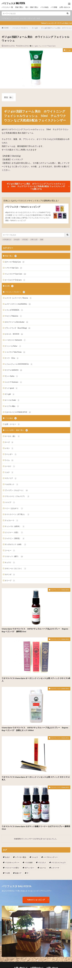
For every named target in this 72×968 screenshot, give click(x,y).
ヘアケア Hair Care (13, 268)
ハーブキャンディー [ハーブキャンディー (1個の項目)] (50, 857)
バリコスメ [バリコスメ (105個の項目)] (42, 862)
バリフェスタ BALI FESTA (13, 3)
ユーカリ (10, 466)
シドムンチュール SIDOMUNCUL (19, 364)
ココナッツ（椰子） (14, 556)
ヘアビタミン (6, 18)
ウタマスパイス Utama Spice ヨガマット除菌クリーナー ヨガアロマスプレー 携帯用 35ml (36, 827)
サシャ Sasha (11, 376)
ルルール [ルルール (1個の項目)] (43, 868)
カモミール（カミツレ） (15, 568)
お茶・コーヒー (12, 424)
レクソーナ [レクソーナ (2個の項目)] (55, 868)
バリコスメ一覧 (7, 7)
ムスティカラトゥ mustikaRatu (18, 304)
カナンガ (10, 574)
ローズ (9, 442)
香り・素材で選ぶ (31, 7)
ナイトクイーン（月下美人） (17, 514)
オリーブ (10, 580)
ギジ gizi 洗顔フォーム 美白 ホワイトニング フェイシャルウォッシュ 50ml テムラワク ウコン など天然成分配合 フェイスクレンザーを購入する (36, 186)
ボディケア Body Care (15, 262)
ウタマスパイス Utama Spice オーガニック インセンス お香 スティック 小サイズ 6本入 (36, 679)
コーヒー (10, 550)
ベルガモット (11, 484)
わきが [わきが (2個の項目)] (7, 857)
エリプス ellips (12, 406)
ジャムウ (15, 18)
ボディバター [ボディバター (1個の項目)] (29, 868)
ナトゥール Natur (13, 346)
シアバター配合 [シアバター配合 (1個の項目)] (20, 857)
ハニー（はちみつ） (14, 508)
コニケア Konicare (13, 382)
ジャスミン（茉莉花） (15, 538)
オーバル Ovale (12, 400)
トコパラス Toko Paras (15, 352)
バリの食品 (44, 7)
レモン (9, 448)
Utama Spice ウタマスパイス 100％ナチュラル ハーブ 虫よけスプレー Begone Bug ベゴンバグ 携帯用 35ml (35, 630)
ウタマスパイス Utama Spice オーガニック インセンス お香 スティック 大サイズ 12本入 (35, 778)
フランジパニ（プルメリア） (17, 496)
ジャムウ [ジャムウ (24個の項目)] (35, 857)
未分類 (9, 286)
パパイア (10, 502)
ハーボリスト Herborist (15, 340)
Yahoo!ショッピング (36, 899)
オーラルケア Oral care (15, 280)
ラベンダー (11, 454)
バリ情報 (54, 7)
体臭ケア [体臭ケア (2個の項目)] (18, 873)
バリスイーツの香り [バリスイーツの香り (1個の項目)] (12, 868)
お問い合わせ (64, 7)
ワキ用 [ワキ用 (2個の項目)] (7, 873)
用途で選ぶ (19, 7)
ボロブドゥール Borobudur (16, 322)
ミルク (9, 472)
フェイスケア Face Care (46, 46)
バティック (31, 18)
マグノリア (11, 478)
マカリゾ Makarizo (13, 316)
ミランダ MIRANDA (14, 310)
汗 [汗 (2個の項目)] (27, 873)
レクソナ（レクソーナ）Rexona (18, 298)
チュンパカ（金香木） (15, 526)
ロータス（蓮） (12, 436)
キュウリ (10, 562)
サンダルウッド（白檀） (15, 544)
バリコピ (23, 18)
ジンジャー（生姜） (14, 532)
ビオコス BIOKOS (14, 334)
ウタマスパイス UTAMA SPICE (18, 412)
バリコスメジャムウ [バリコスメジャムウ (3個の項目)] (58, 862)
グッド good (11, 388)
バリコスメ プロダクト (20, 28)
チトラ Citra (12, 358)
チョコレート (11, 520)
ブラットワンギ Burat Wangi (17, 328)
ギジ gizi (35, 28)
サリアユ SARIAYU (13, 370)
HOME (6, 28)
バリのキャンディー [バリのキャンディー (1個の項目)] (12, 862)
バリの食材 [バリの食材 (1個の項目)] (29, 862)
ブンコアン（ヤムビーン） (16, 490)
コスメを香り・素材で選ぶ (16, 430)
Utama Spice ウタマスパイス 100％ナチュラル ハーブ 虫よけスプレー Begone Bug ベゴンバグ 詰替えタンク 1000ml (35, 729)
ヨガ (38, 18)
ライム (9, 460)
